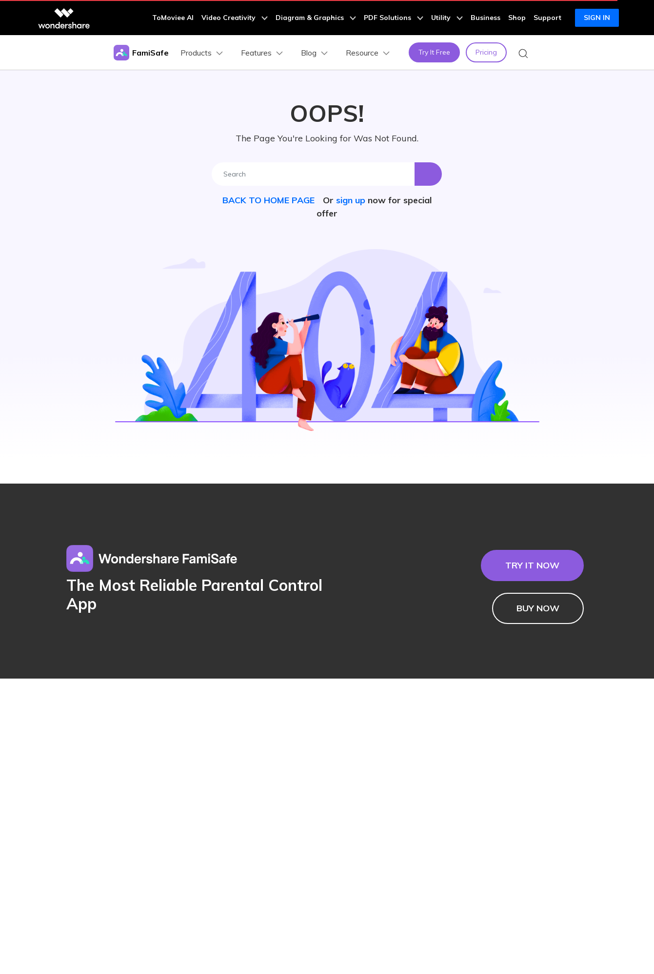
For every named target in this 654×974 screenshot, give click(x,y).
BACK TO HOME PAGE (269, 200)
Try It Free (434, 52)
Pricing (486, 52)
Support (547, 17)
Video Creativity (234, 17)
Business (485, 17)
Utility (447, 17)
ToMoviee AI (173, 17)
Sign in (597, 17)
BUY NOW (537, 608)
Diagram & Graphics (316, 17)
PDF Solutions (393, 17)
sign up (350, 200)
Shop (517, 17)
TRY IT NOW (532, 565)
